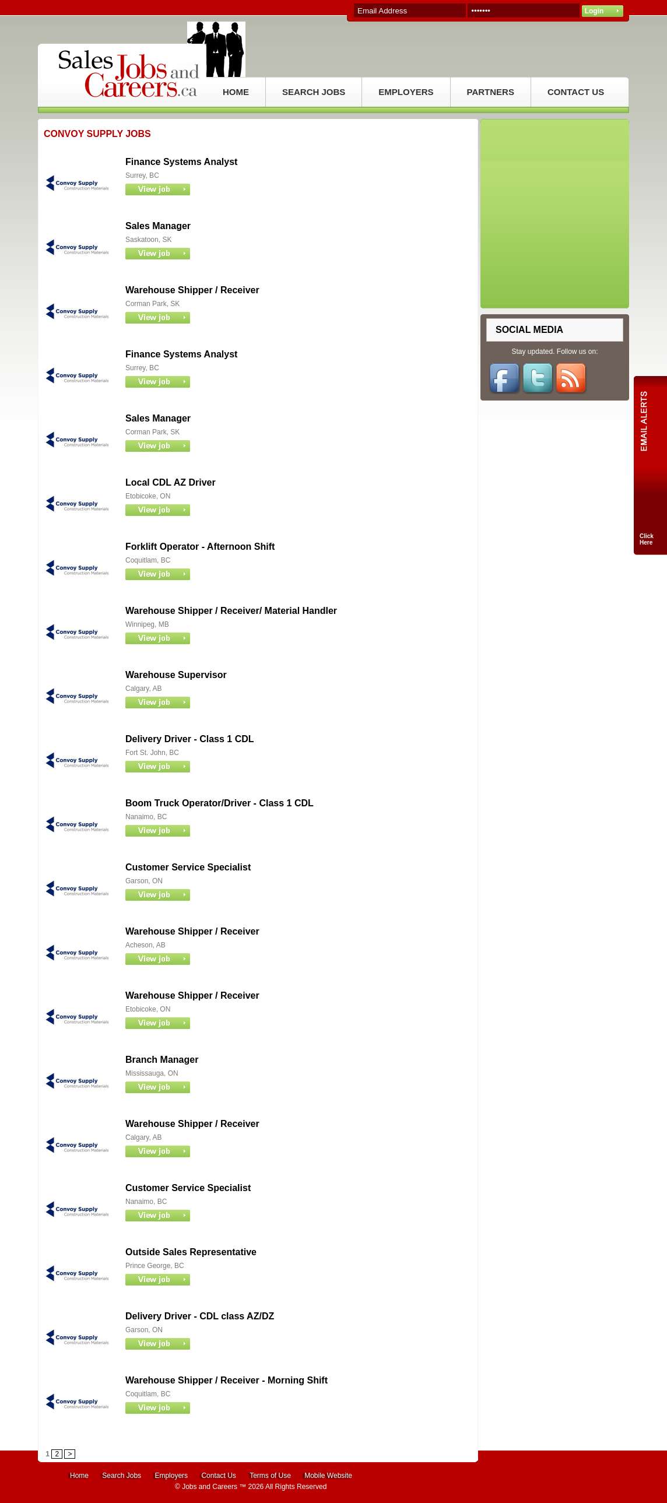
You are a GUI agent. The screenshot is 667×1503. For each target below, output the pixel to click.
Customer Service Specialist (188, 867)
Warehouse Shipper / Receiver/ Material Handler (231, 611)
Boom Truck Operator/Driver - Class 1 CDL (219, 803)
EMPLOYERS (405, 92)
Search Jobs (121, 1476)
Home (79, 1476)
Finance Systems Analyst (181, 162)
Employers (171, 1476)
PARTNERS (490, 92)
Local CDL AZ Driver (170, 482)
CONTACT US (575, 92)
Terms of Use (270, 1476)
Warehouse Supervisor (176, 675)
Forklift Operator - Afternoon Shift (200, 547)
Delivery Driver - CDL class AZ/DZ (199, 1316)
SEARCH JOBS (313, 92)
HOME (236, 92)
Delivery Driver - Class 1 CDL (189, 739)
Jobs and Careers (209, 1487)
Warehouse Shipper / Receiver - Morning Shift (226, 1380)
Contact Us (218, 1476)
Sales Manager (158, 226)
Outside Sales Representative (191, 1252)
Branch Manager (161, 1060)
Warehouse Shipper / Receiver (192, 290)
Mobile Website (328, 1476)
